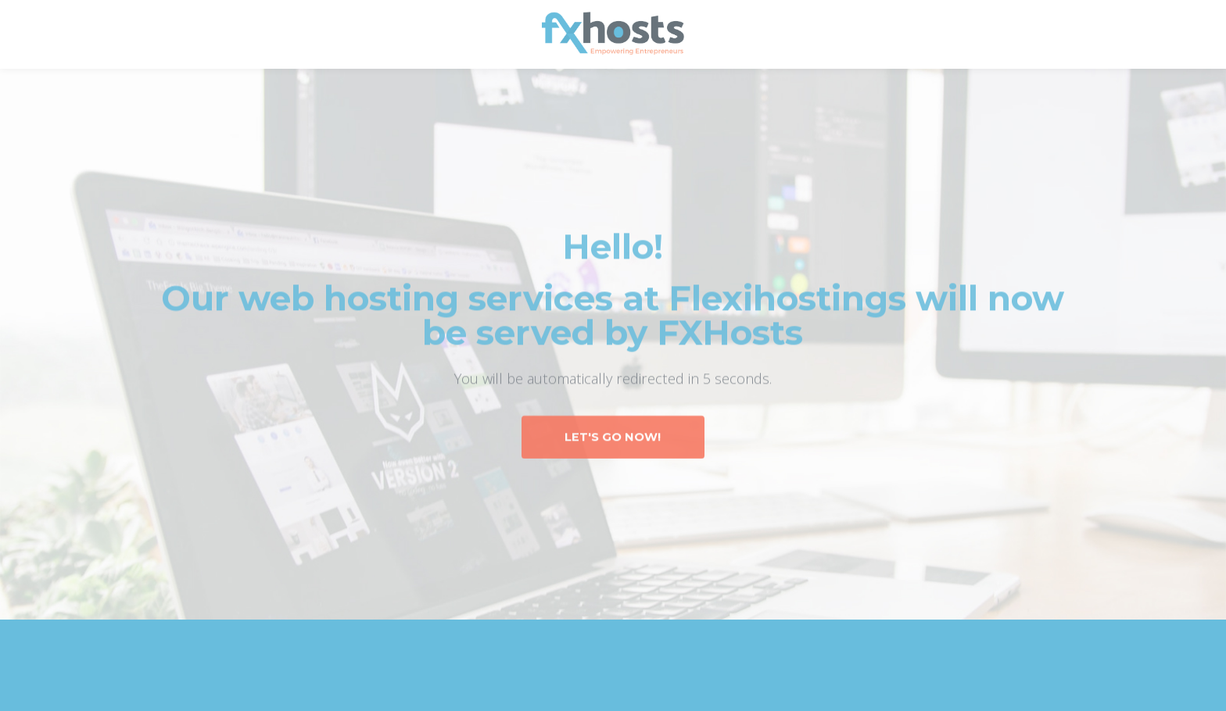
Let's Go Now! (613, 437)
